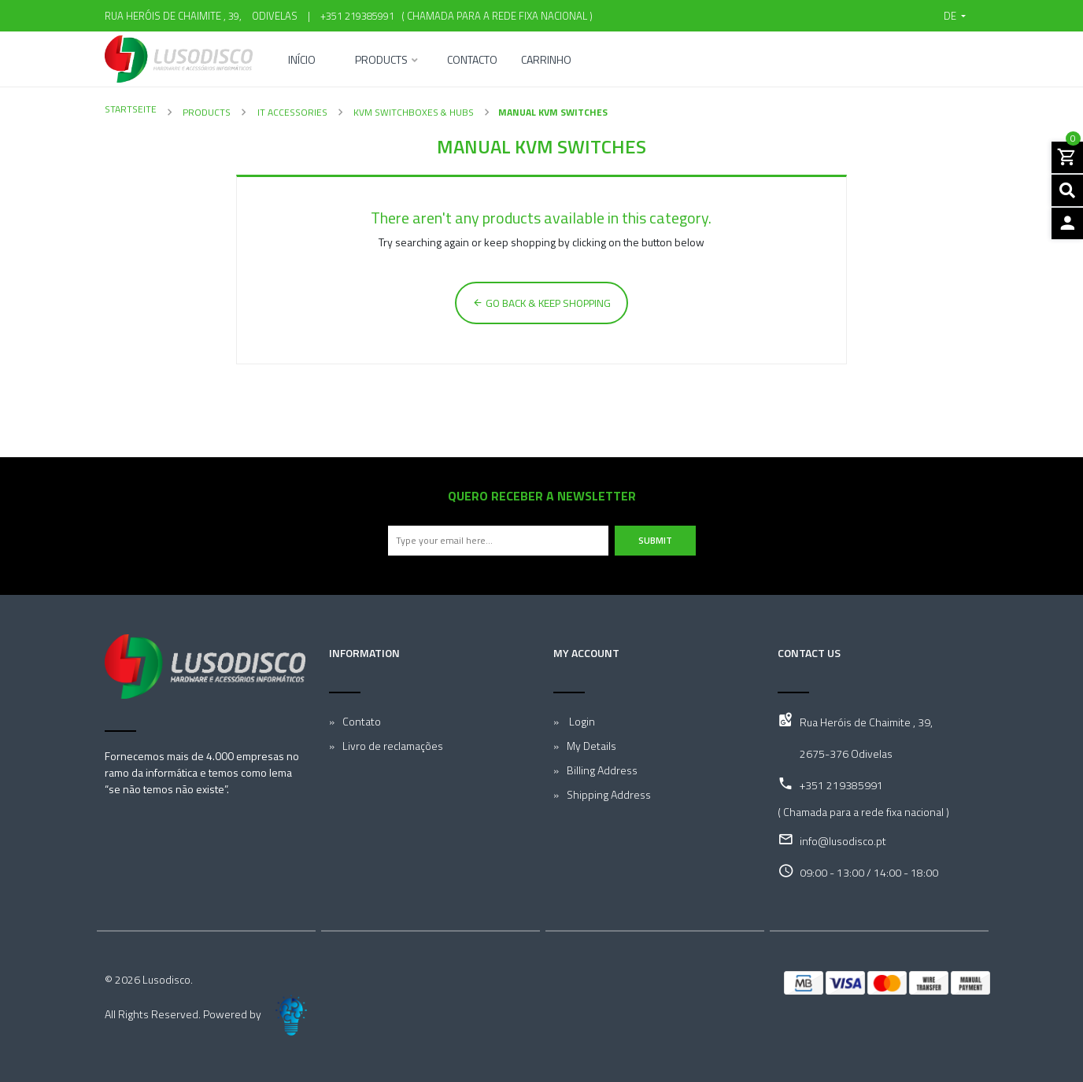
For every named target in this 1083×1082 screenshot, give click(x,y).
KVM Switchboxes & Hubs (412, 112)
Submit (655, 540)
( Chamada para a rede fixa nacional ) (495, 16)
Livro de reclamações (392, 745)
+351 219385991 (357, 16)
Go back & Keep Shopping (541, 303)
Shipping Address (609, 794)
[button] (954, 15)
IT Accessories (291, 112)
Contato (361, 721)
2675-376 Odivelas (846, 753)
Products (381, 61)
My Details (591, 745)
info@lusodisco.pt (843, 841)
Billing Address (602, 770)
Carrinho (546, 61)
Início (302, 61)
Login (581, 721)
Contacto (472, 61)
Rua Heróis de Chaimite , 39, (866, 722)
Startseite (131, 109)
